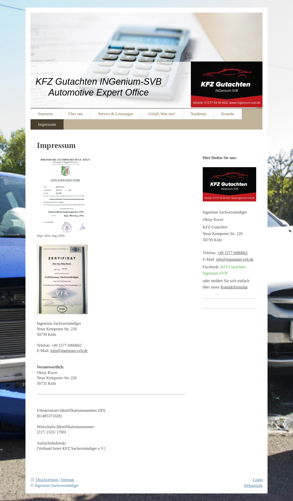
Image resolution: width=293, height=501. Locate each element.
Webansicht (253, 485)
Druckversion (45, 480)
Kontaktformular (234, 287)
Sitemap (67, 480)
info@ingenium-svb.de (69, 350)
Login (257, 480)
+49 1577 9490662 (232, 253)
